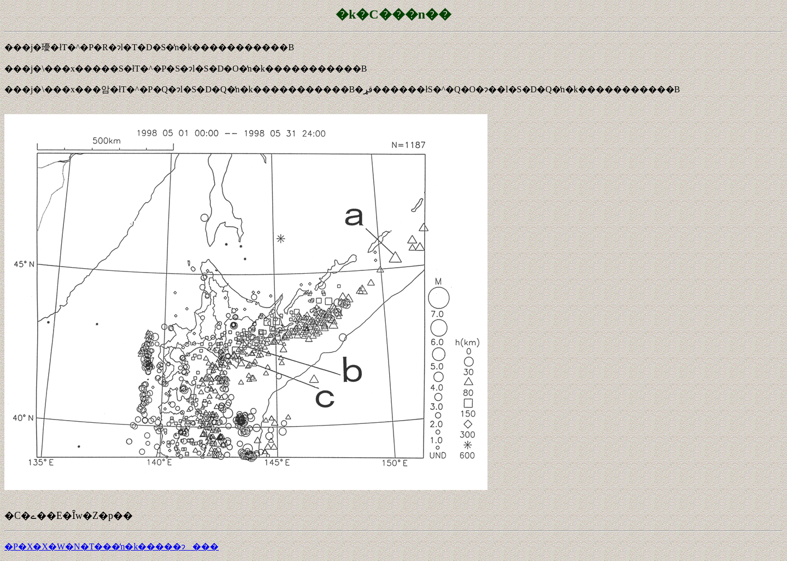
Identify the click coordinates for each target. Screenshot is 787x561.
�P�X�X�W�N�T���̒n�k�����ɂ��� (111, 546)
